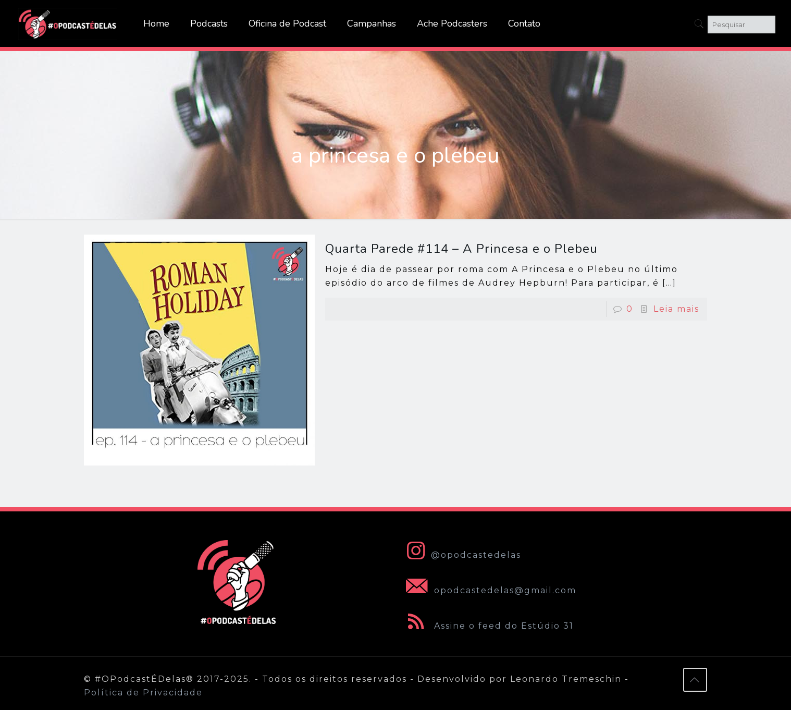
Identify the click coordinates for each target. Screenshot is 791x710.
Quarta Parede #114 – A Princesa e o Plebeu (461, 248)
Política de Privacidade (143, 692)
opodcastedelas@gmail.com (489, 590)
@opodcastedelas (461, 555)
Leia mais (676, 309)
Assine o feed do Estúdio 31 (488, 626)
